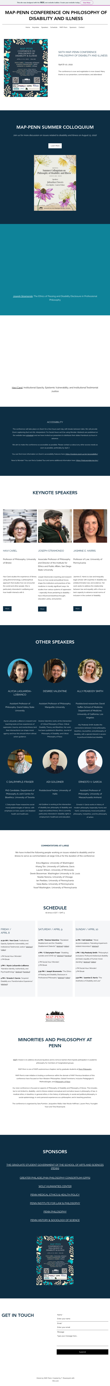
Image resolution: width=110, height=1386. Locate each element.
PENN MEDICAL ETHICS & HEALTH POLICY (55, 1194)
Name (59, 1315)
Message (60, 1332)
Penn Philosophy (85, 1069)
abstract (29, 947)
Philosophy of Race (62, 1082)
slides (66, 946)
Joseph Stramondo (23, 296)
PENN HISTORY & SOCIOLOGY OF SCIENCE (55, 1220)
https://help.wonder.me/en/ (87, 460)
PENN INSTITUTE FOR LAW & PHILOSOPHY (55, 1203)
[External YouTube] (55, 262)
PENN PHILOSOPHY (55, 1211)
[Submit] (82, 1352)
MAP (15, 1060)
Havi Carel (17, 387)
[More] (7, 608)
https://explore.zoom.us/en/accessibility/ (81, 454)
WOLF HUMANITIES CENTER (55, 1186)
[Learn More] (55, 145)
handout (26, 972)
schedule (29, 435)
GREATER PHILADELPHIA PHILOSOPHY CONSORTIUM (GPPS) (55, 1177)
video (3, 950)
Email (59, 1323)
